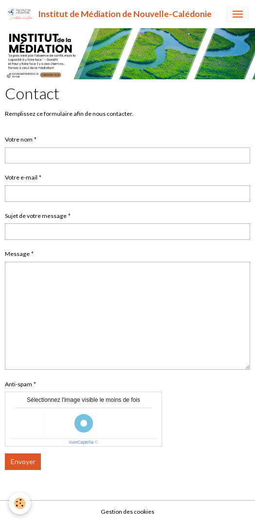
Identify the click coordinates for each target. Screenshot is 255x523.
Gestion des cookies (127, 511)
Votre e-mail (21, 177)
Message (17, 253)
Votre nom (19, 139)
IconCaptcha (81, 442)
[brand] (109, 14)
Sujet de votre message (36, 215)
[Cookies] (20, 503)
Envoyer (23, 461)
